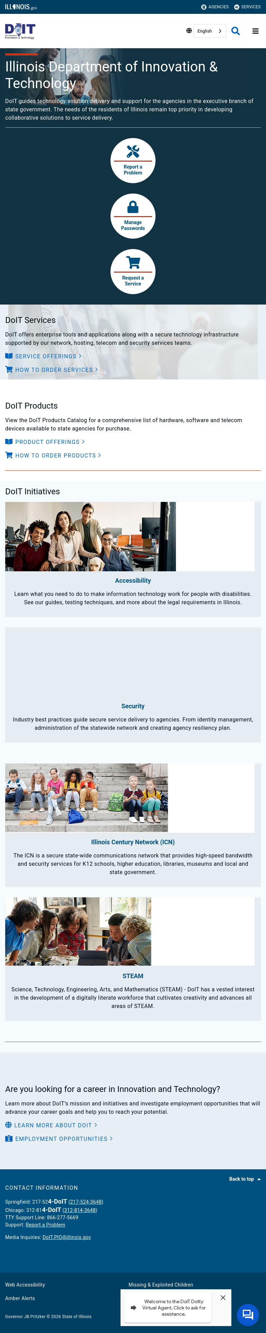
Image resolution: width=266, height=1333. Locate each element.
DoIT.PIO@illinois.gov (67, 1237)
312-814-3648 (80, 1210)
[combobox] (210, 31)
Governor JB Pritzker (25, 1316)
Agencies (215, 7)
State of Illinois (76, 1316)
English (204, 31)
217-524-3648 (86, 1202)
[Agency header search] (235, 31)
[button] (43, 356)
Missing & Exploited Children (160, 1285)
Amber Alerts (20, 1298)
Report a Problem (45, 1225)
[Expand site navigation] (255, 31)
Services (247, 7)
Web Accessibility (25, 1285)
